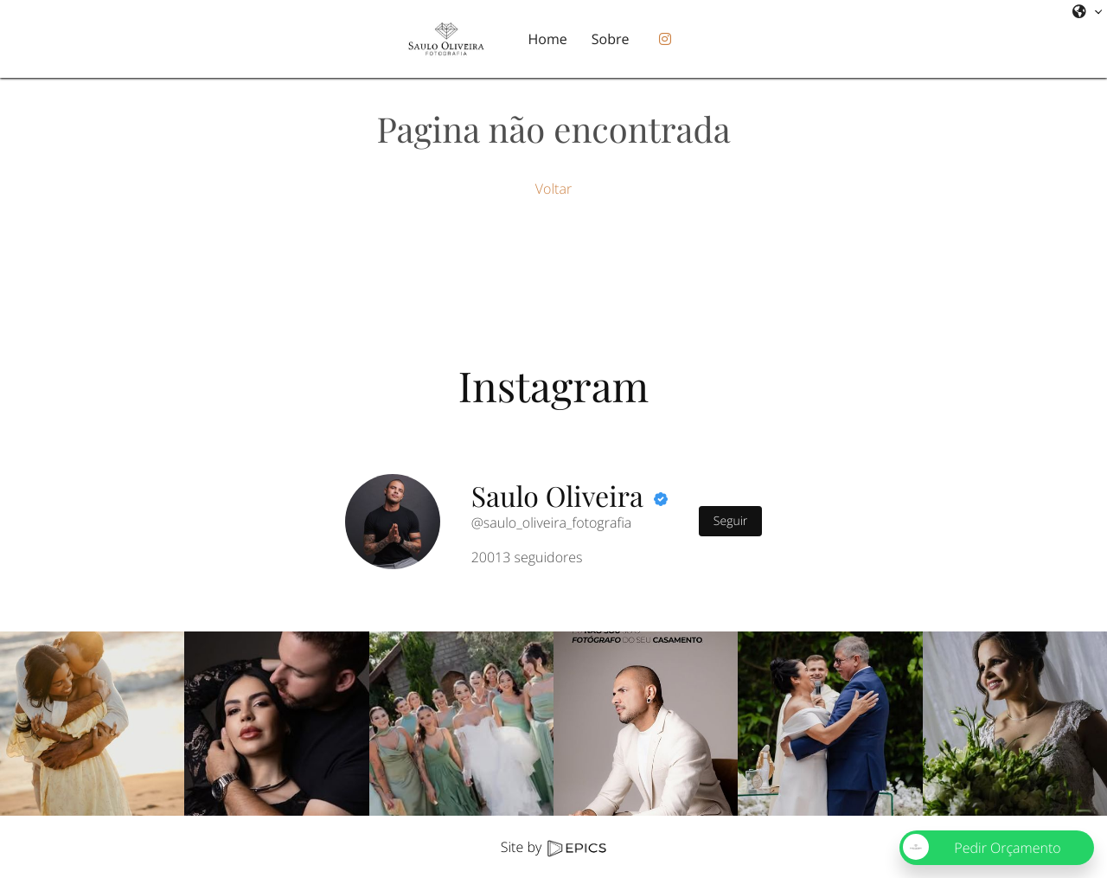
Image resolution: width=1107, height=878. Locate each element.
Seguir (730, 521)
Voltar (553, 188)
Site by (553, 846)
